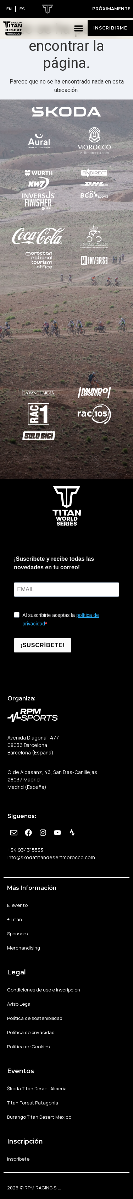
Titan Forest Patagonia (32, 1102)
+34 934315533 (25, 849)
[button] (79, 28)
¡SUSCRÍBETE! (42, 645)
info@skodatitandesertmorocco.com (51, 857)
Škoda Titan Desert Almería (37, 1088)
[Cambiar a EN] (9, 9)
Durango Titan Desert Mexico (39, 1117)
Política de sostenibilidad (34, 1018)
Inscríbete (18, 1159)
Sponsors (17, 933)
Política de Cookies (28, 1046)
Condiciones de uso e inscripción (43, 989)
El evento (17, 905)
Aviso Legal (19, 1004)
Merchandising (23, 948)
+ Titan (14, 919)
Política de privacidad (31, 1032)
